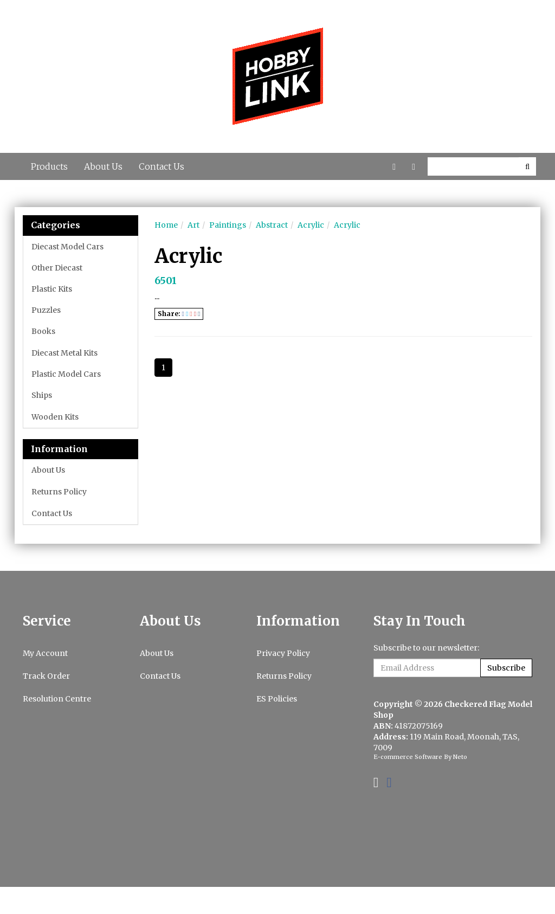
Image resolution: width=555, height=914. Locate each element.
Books (43, 331)
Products (49, 166)
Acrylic (311, 225)
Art (193, 225)
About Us (103, 166)
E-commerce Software (407, 757)
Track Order (46, 676)
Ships (41, 395)
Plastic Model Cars (66, 374)
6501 (165, 280)
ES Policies (276, 699)
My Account (45, 653)
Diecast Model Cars (67, 247)
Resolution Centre (57, 699)
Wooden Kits (55, 417)
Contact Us (161, 166)
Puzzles (46, 310)
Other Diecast (56, 268)
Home (166, 225)
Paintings (227, 225)
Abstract (272, 225)
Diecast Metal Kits (64, 353)
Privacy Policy (283, 653)
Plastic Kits (51, 289)
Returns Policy (59, 492)
